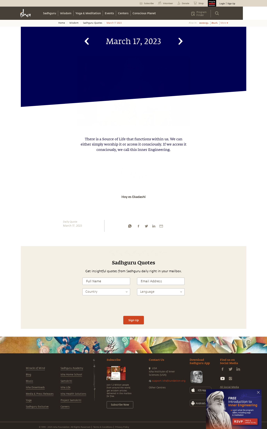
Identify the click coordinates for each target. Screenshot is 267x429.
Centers (123, 13)
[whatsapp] (129, 227)
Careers (65, 406)
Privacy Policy (122, 427)
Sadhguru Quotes (92, 23)
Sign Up (231, 3)
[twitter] (146, 227)
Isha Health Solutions (73, 394)
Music (29, 381)
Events (109, 13)
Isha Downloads (35, 387)
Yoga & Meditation (88, 13)
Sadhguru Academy (72, 368)
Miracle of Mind (35, 368)
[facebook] (138, 226)
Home (61, 23)
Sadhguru (49, 13)
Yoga (29, 400)
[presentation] (133, 305)
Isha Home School (71, 374)
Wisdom (65, 13)
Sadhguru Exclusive (37, 406)
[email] (161, 227)
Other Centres (157, 387)
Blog (28, 374)
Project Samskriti (71, 400)
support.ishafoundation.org (168, 381)
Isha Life (65, 387)
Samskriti (66, 381)
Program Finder (201, 13)
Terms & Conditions (103, 427)
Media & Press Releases (40, 394)
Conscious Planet (144, 13)
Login (222, 3)
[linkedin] (153, 227)
